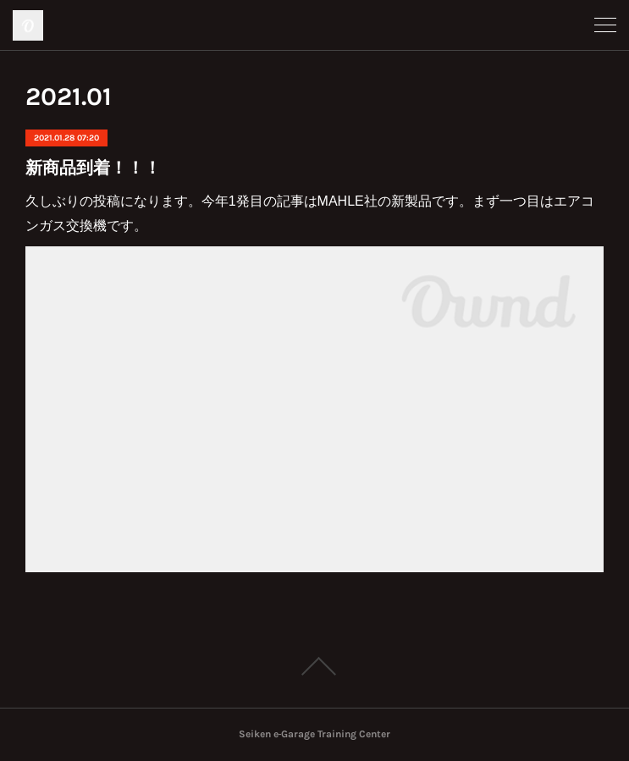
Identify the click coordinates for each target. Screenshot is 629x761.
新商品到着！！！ (93, 167)
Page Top (314, 666)
